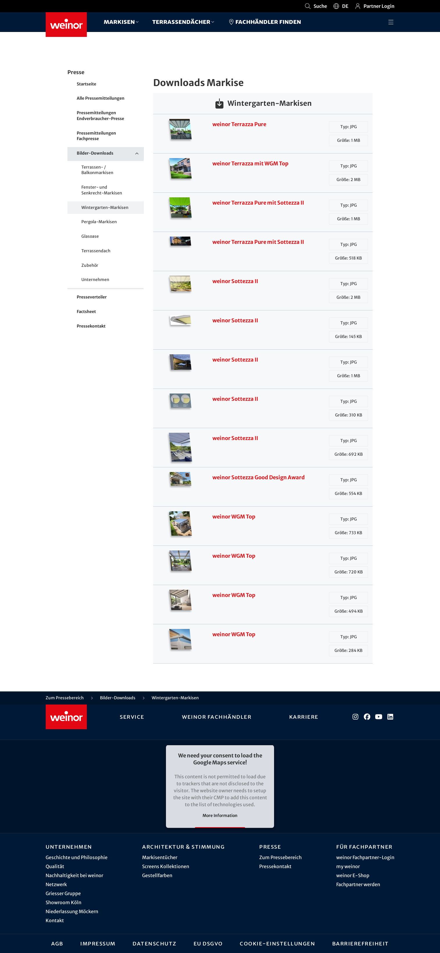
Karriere (304, 716)
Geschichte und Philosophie (77, 857)
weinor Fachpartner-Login (365, 857)
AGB (57, 943)
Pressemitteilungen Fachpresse (96, 136)
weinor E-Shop (352, 875)
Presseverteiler (92, 297)
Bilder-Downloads (110, 153)
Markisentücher (159, 857)
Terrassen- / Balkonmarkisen (97, 170)
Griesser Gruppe (63, 893)
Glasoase (90, 236)
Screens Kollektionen (165, 866)
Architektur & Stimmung (183, 846)
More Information (220, 815)
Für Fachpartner (364, 846)
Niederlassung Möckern (72, 911)
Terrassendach (95, 250)
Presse (270, 846)
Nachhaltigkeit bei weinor (74, 875)
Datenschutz (155, 943)
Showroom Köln (63, 902)
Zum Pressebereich (280, 857)
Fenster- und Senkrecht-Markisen (101, 190)
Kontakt (55, 920)
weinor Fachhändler (216, 716)
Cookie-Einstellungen (277, 943)
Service (132, 716)
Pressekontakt (91, 326)
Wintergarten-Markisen (104, 207)
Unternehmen (95, 279)
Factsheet (86, 311)
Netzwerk (56, 884)
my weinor (348, 866)
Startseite (86, 84)
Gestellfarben (157, 875)
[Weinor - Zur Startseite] (66, 24)
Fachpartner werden (358, 884)
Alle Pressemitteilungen (100, 98)
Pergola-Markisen (99, 221)
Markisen (119, 21)
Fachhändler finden (264, 21)
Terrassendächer (181, 21)
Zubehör (89, 265)
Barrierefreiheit (360, 943)
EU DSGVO (208, 943)
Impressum (98, 943)
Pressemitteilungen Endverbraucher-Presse (100, 115)
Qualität (55, 866)
